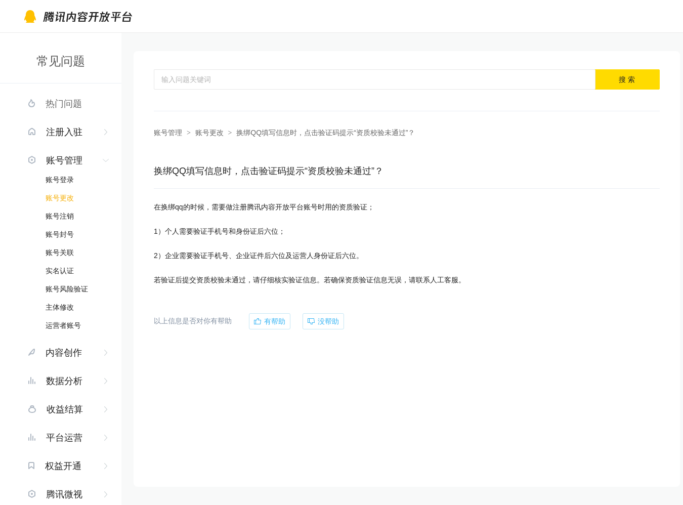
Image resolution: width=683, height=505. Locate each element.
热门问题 (64, 104)
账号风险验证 (67, 289)
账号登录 (60, 180)
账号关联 (60, 252)
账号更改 (60, 198)
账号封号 (60, 234)
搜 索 (627, 79)
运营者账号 (63, 325)
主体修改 (60, 307)
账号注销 (60, 216)
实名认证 (60, 271)
